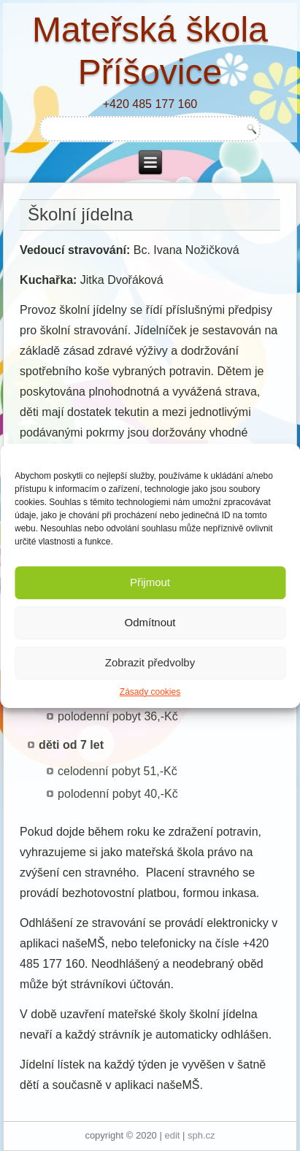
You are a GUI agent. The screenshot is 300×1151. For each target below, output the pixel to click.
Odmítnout (149, 622)
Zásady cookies (150, 692)
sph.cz (201, 1135)
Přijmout (150, 582)
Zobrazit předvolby (150, 662)
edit (172, 1135)
